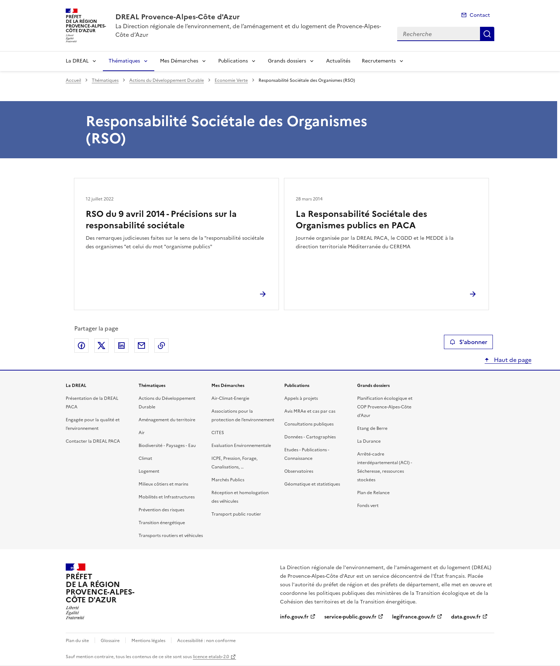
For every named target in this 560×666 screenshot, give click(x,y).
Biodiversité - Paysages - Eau (167, 445)
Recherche (487, 34)
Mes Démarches (179, 61)
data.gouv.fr (466, 617)
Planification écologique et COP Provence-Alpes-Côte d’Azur (384, 407)
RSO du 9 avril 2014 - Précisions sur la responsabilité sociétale (161, 220)
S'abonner (468, 342)
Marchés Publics (227, 480)
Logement (149, 471)
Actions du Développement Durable (166, 80)
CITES (217, 432)
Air (142, 432)
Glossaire (110, 640)
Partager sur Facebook (81, 345)
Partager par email (141, 345)
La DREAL (77, 61)
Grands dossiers (287, 61)
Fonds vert (368, 505)
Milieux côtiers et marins (163, 484)
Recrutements (379, 61)
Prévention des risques (161, 510)
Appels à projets (301, 398)
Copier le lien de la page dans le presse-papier (161, 345)
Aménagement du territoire (167, 420)
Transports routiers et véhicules (171, 535)
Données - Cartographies (310, 437)
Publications (233, 61)
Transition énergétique (162, 523)
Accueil (73, 80)
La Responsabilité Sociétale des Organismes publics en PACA (361, 220)
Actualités (338, 61)
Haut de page (511, 360)
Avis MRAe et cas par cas (309, 411)
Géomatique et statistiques (312, 484)
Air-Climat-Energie (230, 398)
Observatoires (298, 471)
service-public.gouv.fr (350, 617)
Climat (145, 458)
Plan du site (77, 640)
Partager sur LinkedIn (121, 345)
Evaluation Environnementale (241, 445)
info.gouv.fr (294, 617)
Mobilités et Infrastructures (167, 497)
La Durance (369, 441)
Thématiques (124, 61)
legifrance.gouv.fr (413, 617)
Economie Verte (231, 80)
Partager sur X (101, 345)
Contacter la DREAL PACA (93, 441)
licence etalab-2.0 (211, 656)
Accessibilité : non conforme (206, 640)
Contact (480, 15)
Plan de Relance (373, 492)
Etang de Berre (372, 428)
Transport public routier (236, 514)
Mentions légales (148, 640)
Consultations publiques (309, 424)
